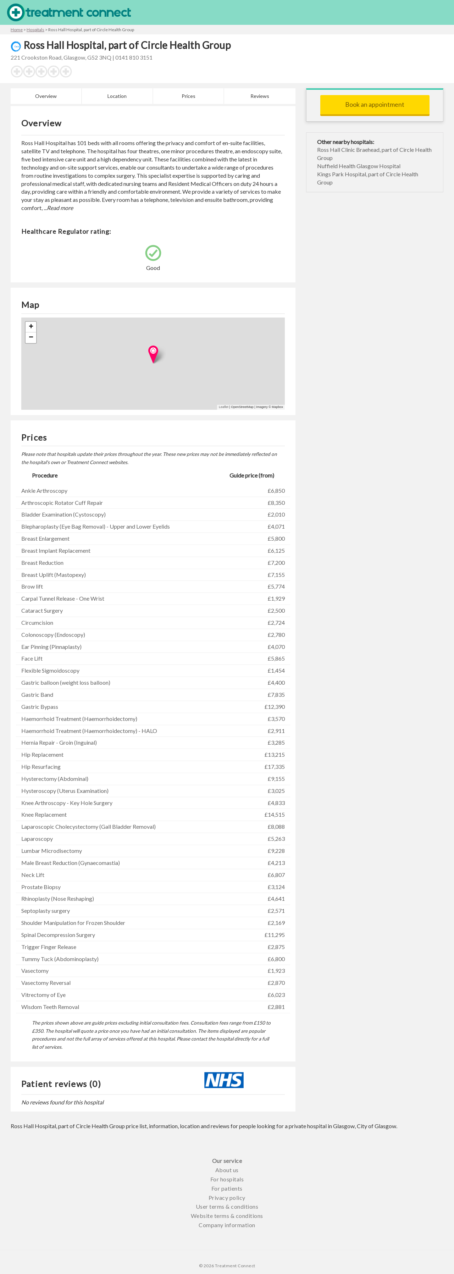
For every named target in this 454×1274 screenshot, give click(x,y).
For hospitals (227, 1179)
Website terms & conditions (227, 1215)
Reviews (259, 96)
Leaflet (223, 407)
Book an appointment (374, 104)
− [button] (31, 337)
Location (117, 96)
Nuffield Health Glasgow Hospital (358, 165)
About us (227, 1170)
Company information (227, 1224)
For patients (227, 1188)
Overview (46, 96)
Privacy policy (227, 1197)
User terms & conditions (227, 1206)
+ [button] (31, 327)
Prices (188, 96)
